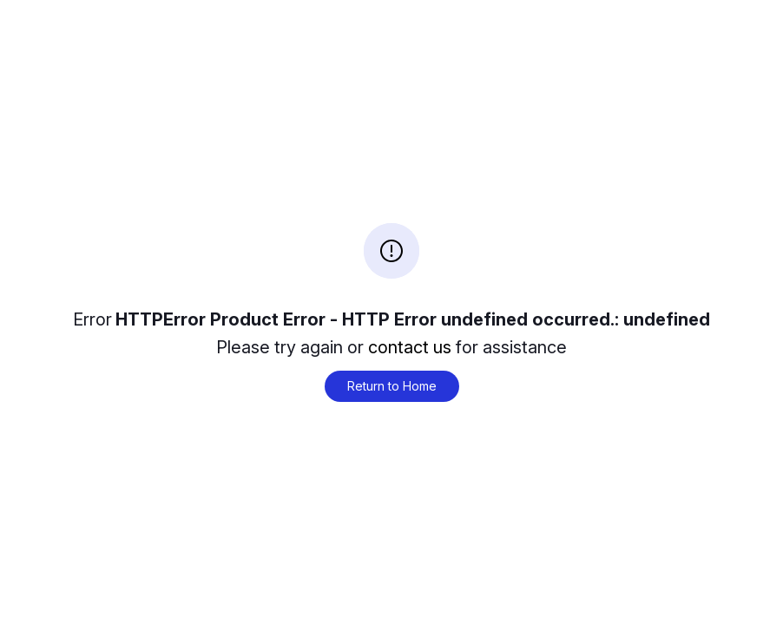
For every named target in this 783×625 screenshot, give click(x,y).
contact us (409, 347)
